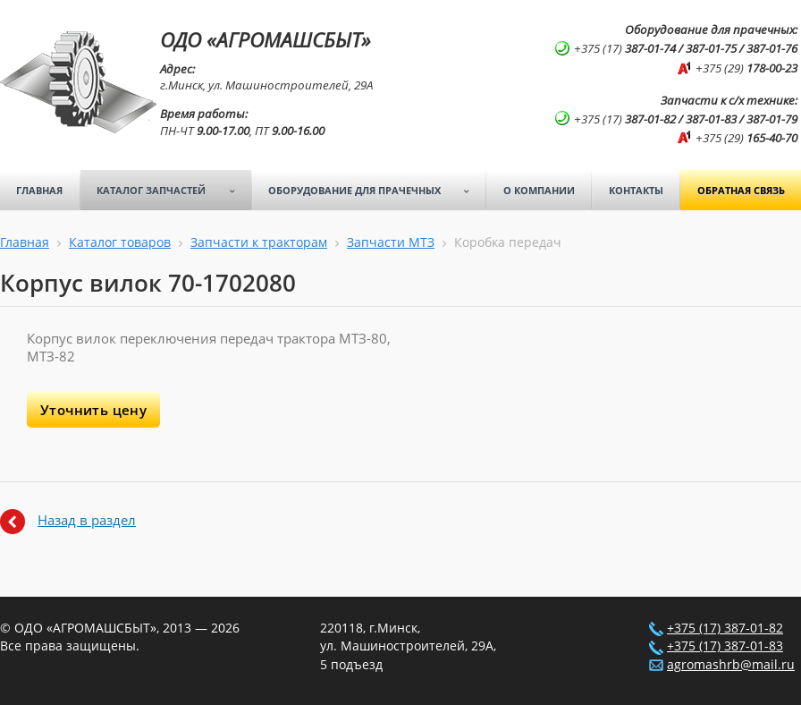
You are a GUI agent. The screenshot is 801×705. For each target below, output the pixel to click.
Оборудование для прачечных (375, 190)
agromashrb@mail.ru (731, 665)
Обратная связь (741, 190)
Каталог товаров (120, 242)
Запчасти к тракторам (258, 242)
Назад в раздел (87, 520)
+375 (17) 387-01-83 (725, 646)
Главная (39, 190)
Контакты (636, 190)
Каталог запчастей (172, 190)
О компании (539, 190)
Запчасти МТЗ (390, 242)
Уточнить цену (93, 410)
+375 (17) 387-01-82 (725, 628)
